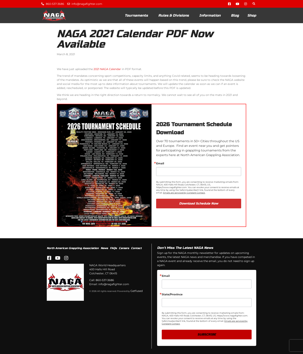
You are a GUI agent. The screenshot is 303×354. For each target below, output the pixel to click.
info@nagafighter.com (113, 284)
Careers (124, 248)
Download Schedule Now (198, 203)
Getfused (136, 291)
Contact (136, 248)
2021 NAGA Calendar (107, 69)
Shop (251, 15)
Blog (235, 15)
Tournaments (137, 15)
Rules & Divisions (174, 15)
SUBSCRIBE (206, 334)
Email (160, 163)
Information (210, 15)
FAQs (113, 248)
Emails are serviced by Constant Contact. (184, 192)
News (104, 248)
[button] (254, 4)
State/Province (172, 294)
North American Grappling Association (73, 248)
